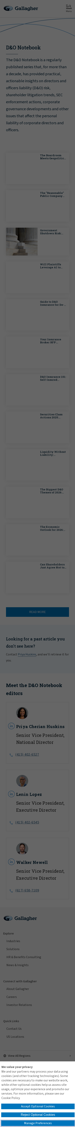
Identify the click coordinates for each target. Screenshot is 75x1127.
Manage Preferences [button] (38, 1123)
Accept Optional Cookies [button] (38, 1106)
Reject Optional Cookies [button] (38, 1114)
